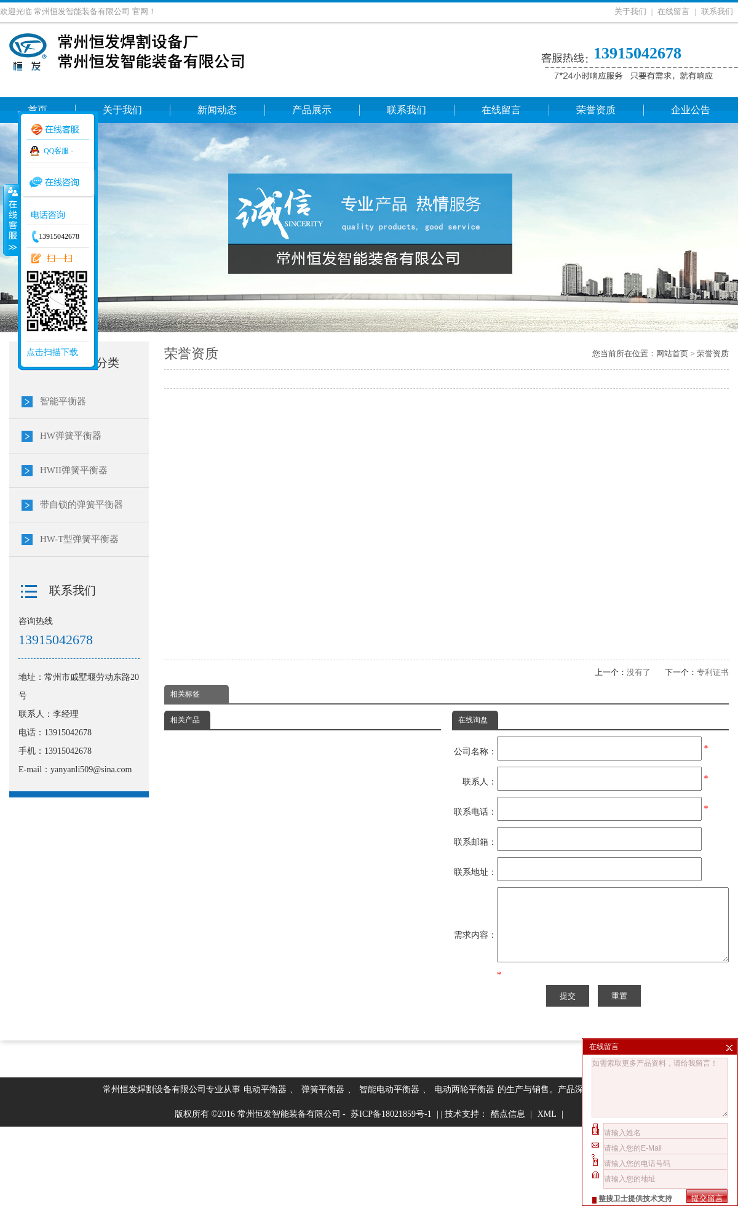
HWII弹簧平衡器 (74, 470)
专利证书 (713, 672)
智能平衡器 (63, 401)
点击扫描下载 (52, 352)
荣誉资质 (713, 353)
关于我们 (630, 11)
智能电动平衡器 (389, 1168)
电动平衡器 (265, 1168)
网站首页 (672, 353)
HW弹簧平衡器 (70, 436)
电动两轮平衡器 (464, 1168)
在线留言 (673, 11)
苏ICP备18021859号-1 (391, 1193)
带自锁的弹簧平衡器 (81, 504)
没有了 (639, 672)
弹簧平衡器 (322, 1168)
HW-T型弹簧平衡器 (79, 539)
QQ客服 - (58, 150)
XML (547, 1193)
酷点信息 (508, 1193)
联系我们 (717, 11)
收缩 (10, 219)
